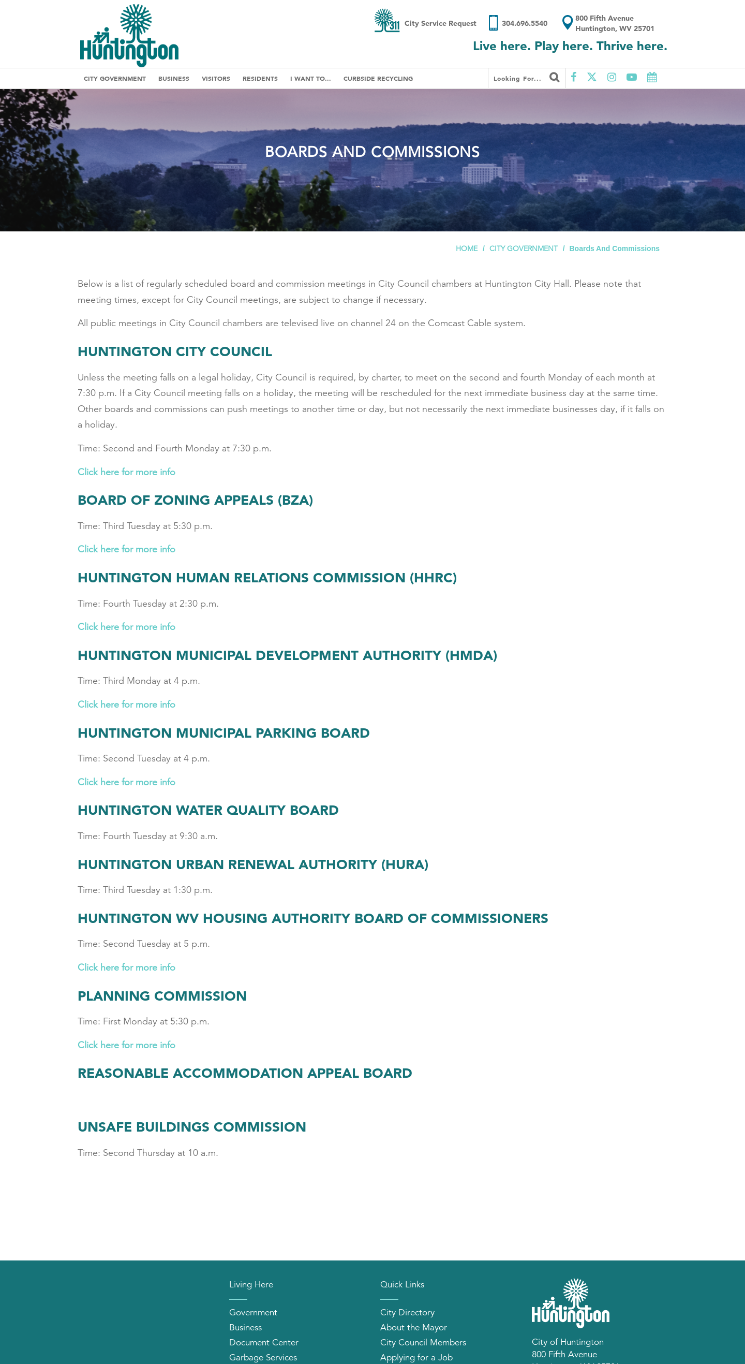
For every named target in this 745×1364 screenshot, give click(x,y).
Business (173, 78)
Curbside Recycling (378, 78)
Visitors (216, 78)
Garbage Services (263, 1357)
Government (253, 1312)
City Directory (407, 1312)
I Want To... (310, 78)
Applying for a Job (416, 1357)
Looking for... (527, 77)
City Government (115, 78)
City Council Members (423, 1342)
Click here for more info (126, 472)
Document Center (264, 1342)
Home (467, 248)
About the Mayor (413, 1327)
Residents (260, 78)
